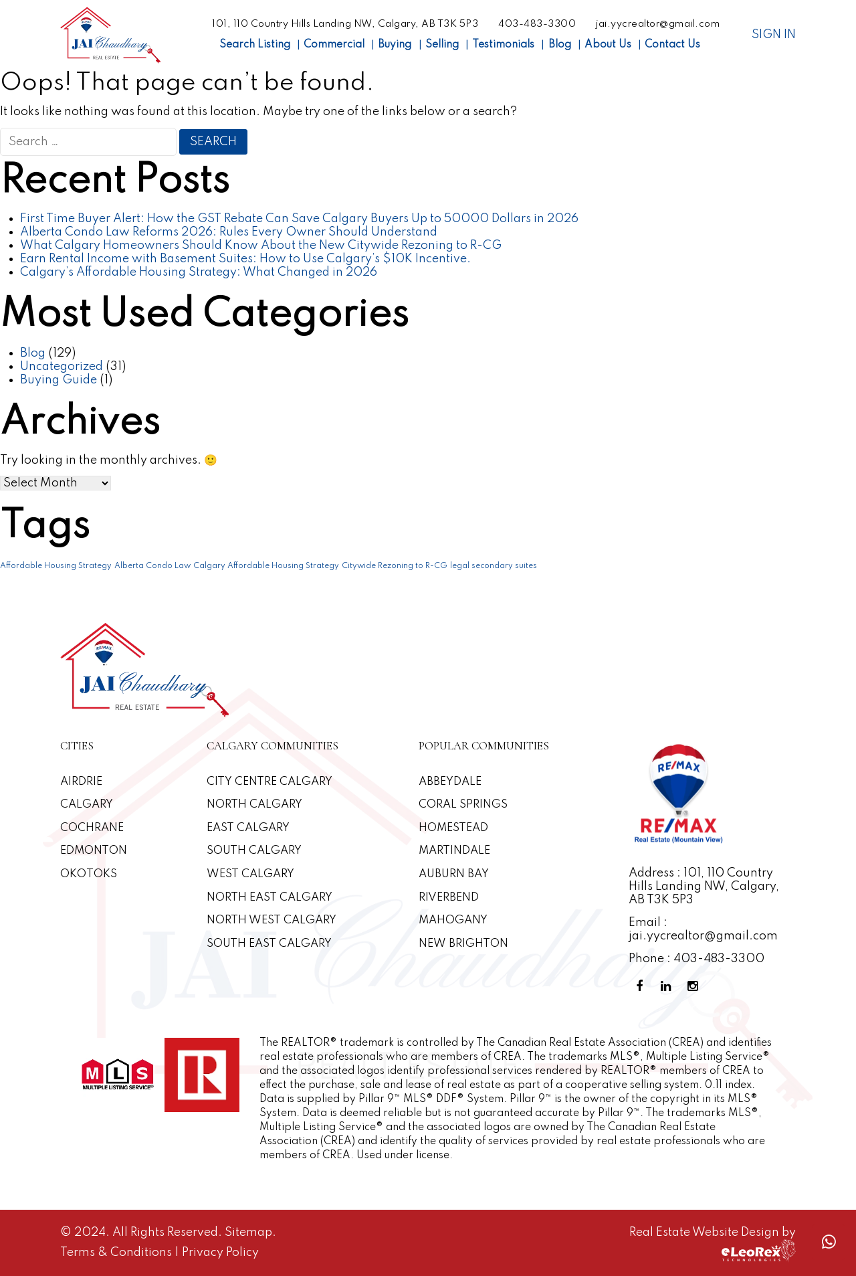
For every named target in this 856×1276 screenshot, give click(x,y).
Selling (442, 44)
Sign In (774, 35)
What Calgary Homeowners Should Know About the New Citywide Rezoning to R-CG (261, 246)
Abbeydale (450, 782)
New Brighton (463, 943)
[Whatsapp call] (828, 1242)
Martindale (454, 850)
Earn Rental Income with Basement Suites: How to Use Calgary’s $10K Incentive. (245, 259)
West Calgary (250, 874)
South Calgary (254, 850)
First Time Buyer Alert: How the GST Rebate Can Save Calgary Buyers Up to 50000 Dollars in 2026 (299, 219)
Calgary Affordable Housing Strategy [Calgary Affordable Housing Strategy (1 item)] (266, 566)
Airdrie (81, 782)
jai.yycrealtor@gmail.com (658, 24)
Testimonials (503, 44)
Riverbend (449, 897)
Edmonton (93, 850)
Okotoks (88, 874)
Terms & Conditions (117, 1253)
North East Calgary (269, 897)
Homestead (453, 828)
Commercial (334, 44)
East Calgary (248, 828)
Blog (559, 44)
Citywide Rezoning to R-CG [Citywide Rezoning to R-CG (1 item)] (394, 566)
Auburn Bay (454, 874)
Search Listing (254, 44)
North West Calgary (271, 920)
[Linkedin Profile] (668, 987)
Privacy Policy (220, 1253)
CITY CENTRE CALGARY (269, 782)
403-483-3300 (537, 24)
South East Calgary (269, 943)
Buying (394, 44)
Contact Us (672, 44)
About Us (607, 44)
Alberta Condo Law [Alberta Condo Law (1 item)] (152, 566)
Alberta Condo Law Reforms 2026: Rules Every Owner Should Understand (228, 232)
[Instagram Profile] (695, 987)
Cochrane (92, 828)
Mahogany (453, 920)
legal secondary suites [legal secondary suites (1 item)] (493, 566)
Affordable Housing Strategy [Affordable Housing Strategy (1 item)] (56, 566)
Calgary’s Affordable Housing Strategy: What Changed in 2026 (198, 272)
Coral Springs (463, 804)
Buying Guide (58, 380)
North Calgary (254, 804)
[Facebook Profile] (642, 987)
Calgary (86, 804)
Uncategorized (61, 367)
